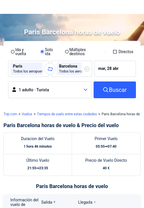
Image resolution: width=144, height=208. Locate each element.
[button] (134, 7)
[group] (28, 69)
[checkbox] (123, 51)
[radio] (21, 51)
